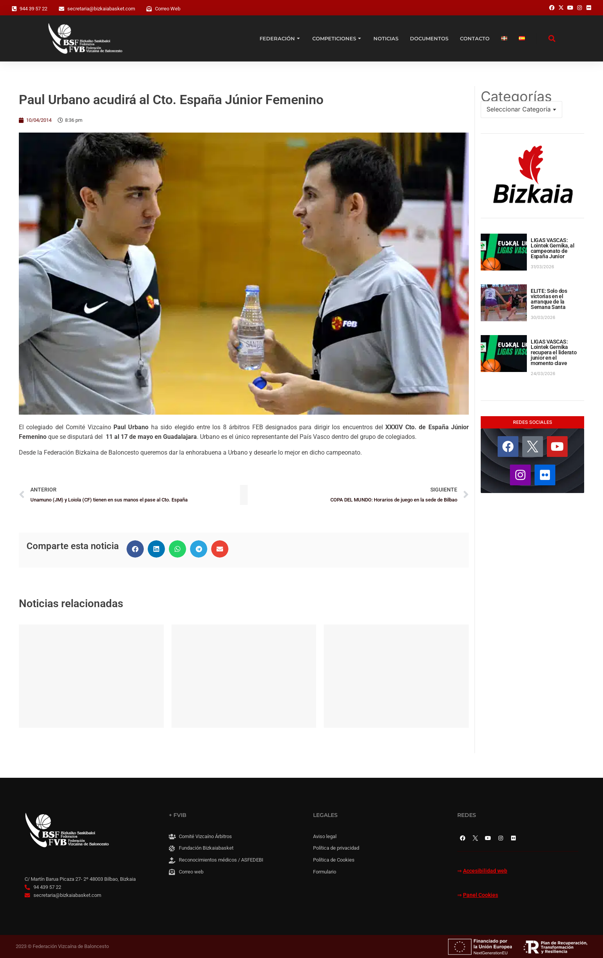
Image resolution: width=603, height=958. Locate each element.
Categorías (516, 96)
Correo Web (167, 9)
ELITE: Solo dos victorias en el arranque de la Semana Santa (549, 299)
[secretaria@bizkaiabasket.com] (61, 9)
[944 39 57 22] (14, 9)
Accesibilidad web (485, 871)
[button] (135, 549)
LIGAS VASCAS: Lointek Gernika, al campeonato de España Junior (553, 248)
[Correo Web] (149, 9)
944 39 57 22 (33, 9)
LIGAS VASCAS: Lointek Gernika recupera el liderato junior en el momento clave (553, 352)
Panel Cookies (480, 895)
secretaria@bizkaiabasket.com (101, 9)
